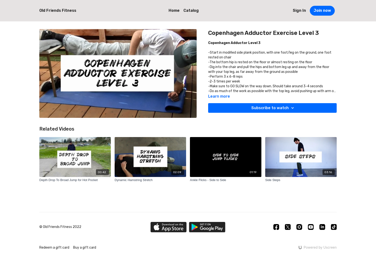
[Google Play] (207, 227)
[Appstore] (168, 227)
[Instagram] (299, 227)
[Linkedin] (322, 227)
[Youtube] (311, 227)
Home (174, 10)
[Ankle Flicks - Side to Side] (225, 180)
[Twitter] (288, 227)
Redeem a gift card (54, 247)
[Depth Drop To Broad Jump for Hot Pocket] (75, 180)
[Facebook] (276, 227)
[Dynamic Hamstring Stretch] (150, 180)
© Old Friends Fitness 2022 (60, 227)
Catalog (191, 10)
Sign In (299, 10)
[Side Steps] (301, 180)
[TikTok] (334, 227)
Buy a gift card (84, 247)
